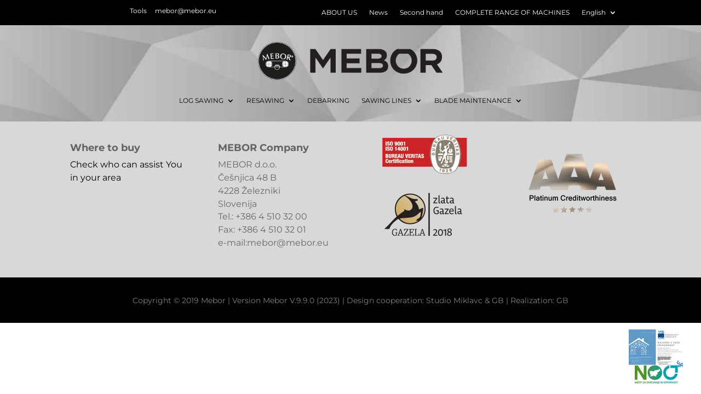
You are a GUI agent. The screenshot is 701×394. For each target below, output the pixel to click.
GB (498, 300)
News (378, 12)
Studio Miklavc (454, 300)
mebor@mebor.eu (185, 11)
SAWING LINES (386, 100)
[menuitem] (599, 15)
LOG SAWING (201, 100)
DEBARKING (328, 100)
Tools (138, 11)
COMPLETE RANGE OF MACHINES (512, 12)
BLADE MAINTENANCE (473, 100)
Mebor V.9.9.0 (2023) (301, 300)
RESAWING (265, 100)
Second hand (421, 12)
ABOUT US (339, 12)
